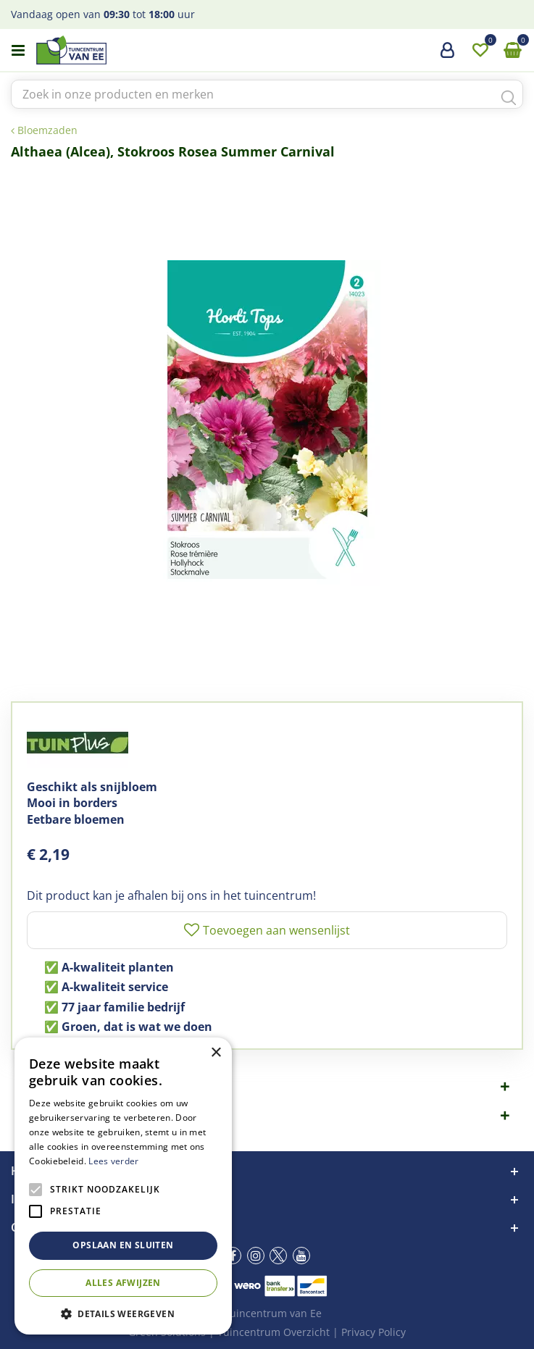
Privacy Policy (373, 1332)
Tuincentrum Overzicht (273, 1332)
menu (18, 51)
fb (232, 1255)
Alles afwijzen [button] (123, 1283)
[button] (123, 1313)
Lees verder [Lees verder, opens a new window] (113, 1161)
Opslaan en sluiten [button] (122, 1245)
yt (301, 1255)
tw (278, 1255)
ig (255, 1255)
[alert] (123, 1186)
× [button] (215, 1053)
